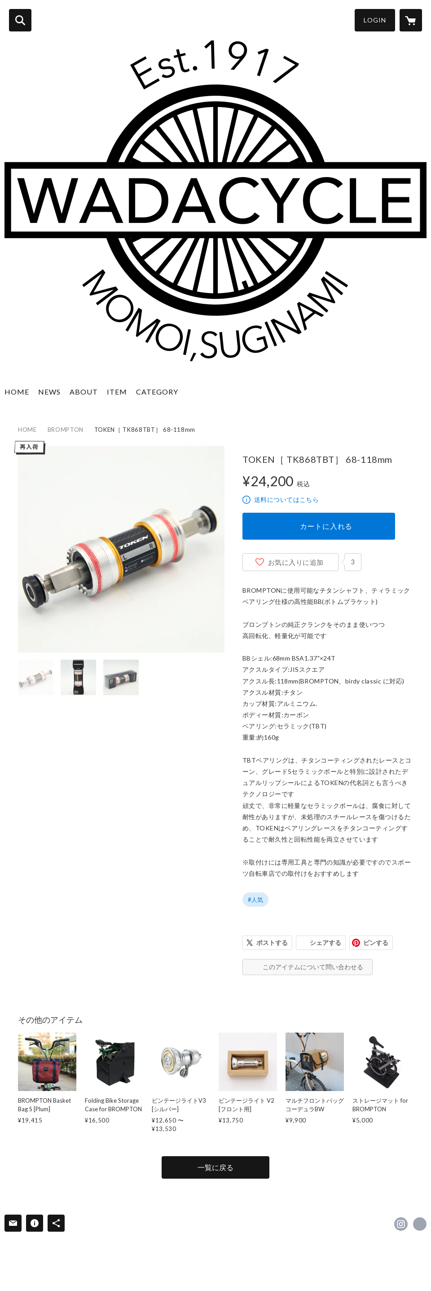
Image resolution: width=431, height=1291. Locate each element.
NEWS (49, 391)
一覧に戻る (215, 1167)
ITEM (117, 391)
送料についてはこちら (286, 499)
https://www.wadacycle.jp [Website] (420, 1224)
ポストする (272, 942)
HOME (16, 391)
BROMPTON (66, 429)
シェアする (325, 942)
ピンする (375, 942)
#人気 (255, 899)
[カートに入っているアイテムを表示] (411, 20)
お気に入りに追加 (296, 562)
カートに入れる (326, 526)
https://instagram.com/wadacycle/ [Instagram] (401, 1224)
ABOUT (84, 391)
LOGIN (375, 20)
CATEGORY (157, 391)
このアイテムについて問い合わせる (313, 967)
